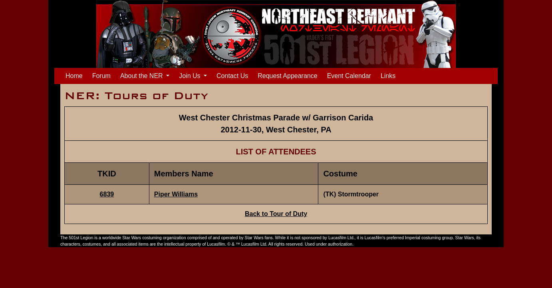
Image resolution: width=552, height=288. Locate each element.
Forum (101, 75)
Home (76, 75)
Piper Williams (176, 194)
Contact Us (232, 75)
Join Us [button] (190, 75)
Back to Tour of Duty (276, 213)
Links (388, 75)
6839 (107, 194)
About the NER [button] (142, 75)
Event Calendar (349, 75)
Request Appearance (287, 75)
